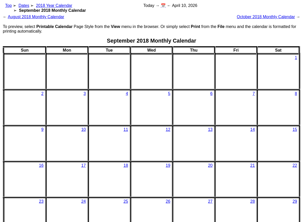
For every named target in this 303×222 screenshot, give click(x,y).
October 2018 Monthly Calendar (266, 17)
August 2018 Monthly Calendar (36, 17)
